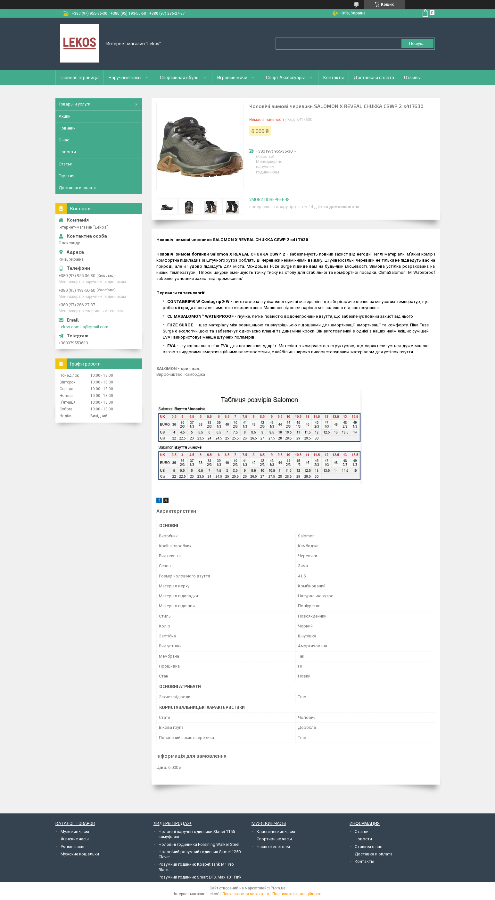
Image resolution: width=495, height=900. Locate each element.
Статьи (65, 164)
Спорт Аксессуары (285, 77)
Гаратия (66, 175)
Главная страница (80, 77)
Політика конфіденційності (296, 894)
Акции (64, 116)
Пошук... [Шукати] (417, 43)
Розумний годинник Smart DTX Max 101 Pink (200, 877)
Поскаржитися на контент (245, 894)
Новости (67, 151)
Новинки (67, 128)
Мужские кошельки (80, 854)
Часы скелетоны (273, 846)
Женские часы (75, 839)
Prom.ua (278, 888)
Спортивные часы (274, 839)
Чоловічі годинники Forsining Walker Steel (199, 844)
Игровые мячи (232, 77)
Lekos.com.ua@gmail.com (83, 326)
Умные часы (72, 846)
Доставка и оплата (374, 77)
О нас (64, 140)
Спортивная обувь (179, 77)
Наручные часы (125, 77)
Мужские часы (75, 831)
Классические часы (276, 831)
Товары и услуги (74, 104)
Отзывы (412, 77)
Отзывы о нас (368, 846)
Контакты (333, 77)
